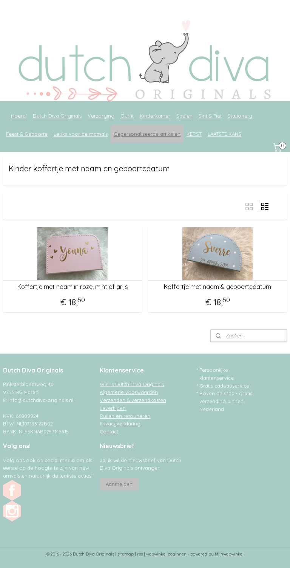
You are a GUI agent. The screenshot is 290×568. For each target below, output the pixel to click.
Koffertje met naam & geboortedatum (217, 286)
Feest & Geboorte (27, 134)
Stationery (240, 116)
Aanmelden (119, 484)
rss (140, 554)
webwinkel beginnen (166, 554)
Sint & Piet (210, 116)
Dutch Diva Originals (57, 116)
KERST (194, 134)
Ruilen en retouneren (125, 416)
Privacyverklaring (120, 424)
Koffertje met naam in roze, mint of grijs (72, 286)
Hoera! (19, 116)
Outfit (127, 116)
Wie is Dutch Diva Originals (132, 384)
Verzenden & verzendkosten (133, 400)
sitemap (125, 554)
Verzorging (101, 116)
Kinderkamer (155, 116)
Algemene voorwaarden (129, 392)
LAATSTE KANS (224, 134)
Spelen (184, 116)
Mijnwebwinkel (229, 554)
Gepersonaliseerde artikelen (147, 134)
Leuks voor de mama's (81, 134)
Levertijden (113, 408)
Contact (109, 431)
